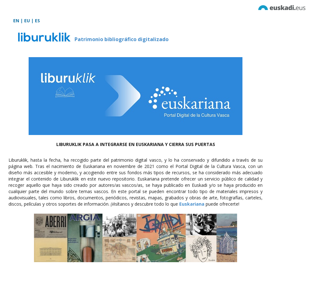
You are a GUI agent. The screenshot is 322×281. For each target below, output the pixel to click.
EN (16, 21)
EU (27, 21)
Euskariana (191, 204)
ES (37, 21)
